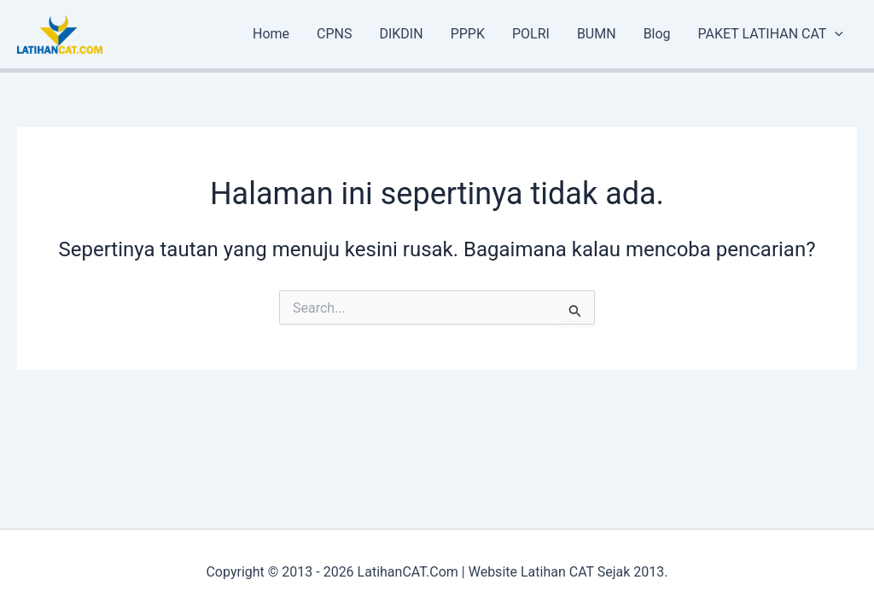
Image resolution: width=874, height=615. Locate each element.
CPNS (334, 34)
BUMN (596, 34)
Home (271, 34)
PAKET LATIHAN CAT (770, 34)
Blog (657, 34)
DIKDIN (400, 34)
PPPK (468, 34)
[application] (834, 34)
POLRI (531, 34)
